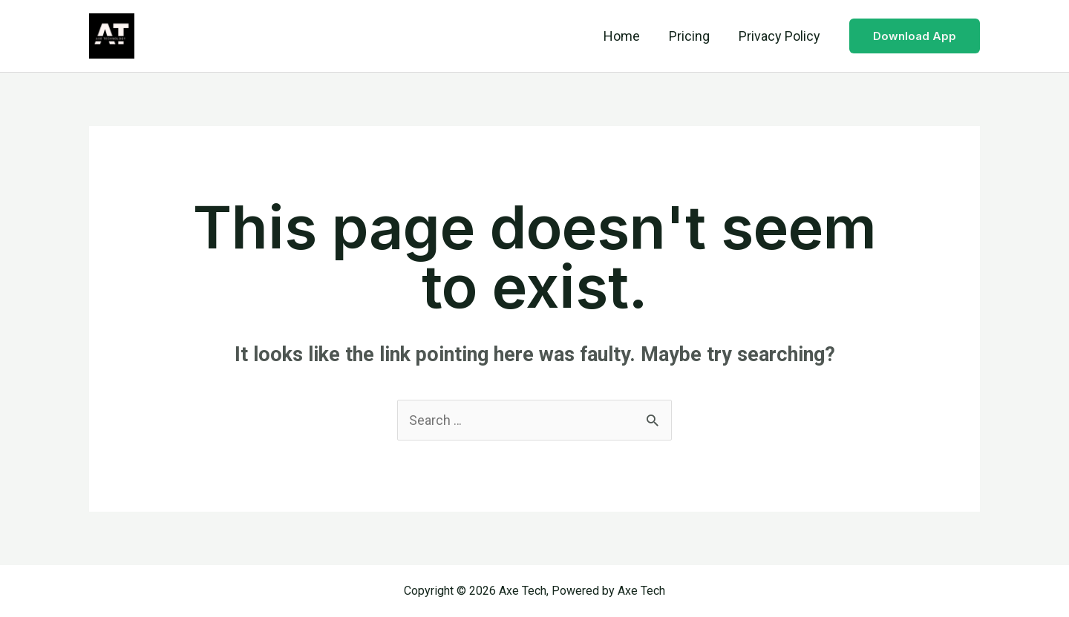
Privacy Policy (780, 36)
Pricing (692, 36)
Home (627, 36)
